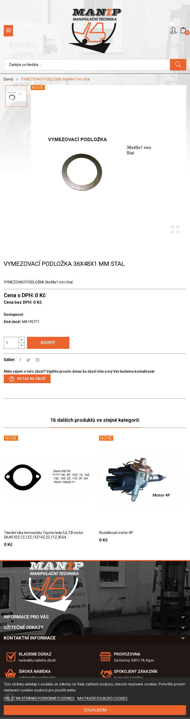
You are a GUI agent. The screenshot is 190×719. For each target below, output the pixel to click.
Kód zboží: (12, 322)
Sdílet (20, 360)
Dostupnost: (14, 314)
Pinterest (37, 360)
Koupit (48, 342)
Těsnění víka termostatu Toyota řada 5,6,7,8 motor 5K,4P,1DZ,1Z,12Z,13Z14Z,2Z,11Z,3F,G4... (43, 535)
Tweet (28, 360)
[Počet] (11, 343)
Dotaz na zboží (27, 379)
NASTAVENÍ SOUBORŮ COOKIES (102, 698)
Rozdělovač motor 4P (116, 533)
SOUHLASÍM (95, 710)
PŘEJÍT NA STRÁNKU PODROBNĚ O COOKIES (39, 698)
